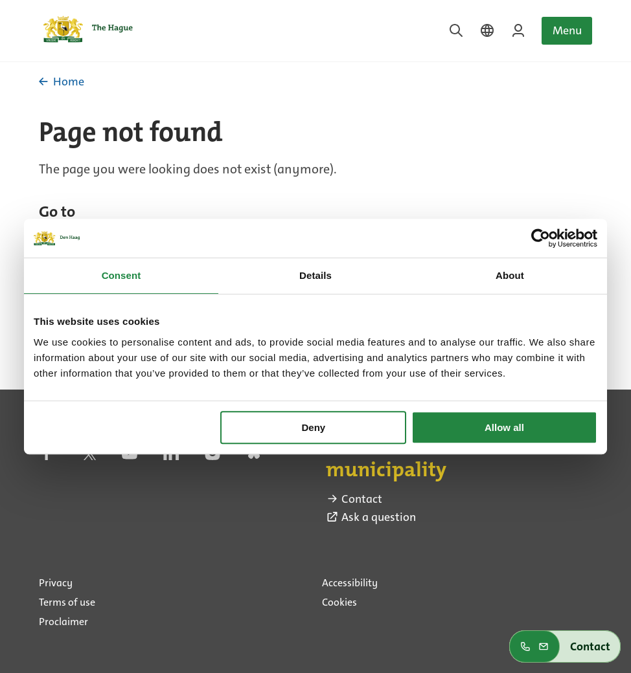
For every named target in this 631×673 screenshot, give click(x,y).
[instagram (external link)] (212, 457)
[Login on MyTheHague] (518, 30)
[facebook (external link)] (46, 457)
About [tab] (510, 275)
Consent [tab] (121, 275)
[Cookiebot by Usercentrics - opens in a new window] (540, 238)
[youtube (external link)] (129, 457)
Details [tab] (315, 275)
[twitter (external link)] (88, 457)
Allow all (504, 427)
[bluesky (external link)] (254, 457)
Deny (314, 427)
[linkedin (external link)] (171, 457)
